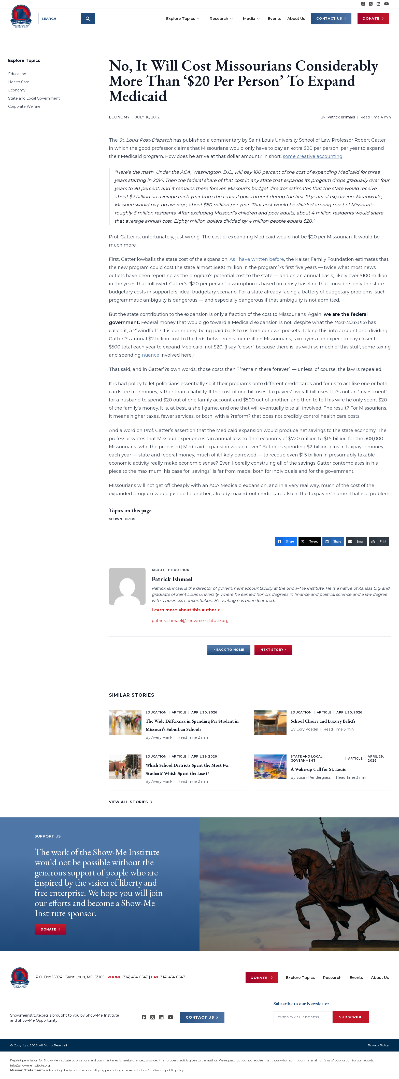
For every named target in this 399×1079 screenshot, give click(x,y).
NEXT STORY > (273, 650)
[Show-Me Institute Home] (22, 15)
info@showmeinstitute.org (30, 1065)
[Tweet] (309, 541)
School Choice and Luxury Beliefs (323, 721)
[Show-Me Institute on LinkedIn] (378, 4)
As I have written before (257, 259)
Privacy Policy (378, 1045)
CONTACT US (202, 1017)
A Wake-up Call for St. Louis (318, 769)
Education (17, 74)
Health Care (18, 82)
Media (251, 18)
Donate (373, 18)
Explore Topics (183, 18)
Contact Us (331, 18)
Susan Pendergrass (313, 777)
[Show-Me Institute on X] (371, 4)
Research (221, 18)
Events (274, 18)
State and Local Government (34, 98)
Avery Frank (161, 737)
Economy (16, 90)
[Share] (286, 541)
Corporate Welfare (24, 106)
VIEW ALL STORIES (131, 802)
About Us (296, 18)
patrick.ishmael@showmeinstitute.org (190, 620)
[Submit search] (89, 18)
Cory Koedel (307, 729)
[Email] (356, 541)
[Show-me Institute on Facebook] (363, 4)
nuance (150, 355)
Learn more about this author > (186, 610)
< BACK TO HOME (228, 650)
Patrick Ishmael (341, 117)
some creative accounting (313, 156)
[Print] (379, 541)
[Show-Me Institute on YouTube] (386, 4)
